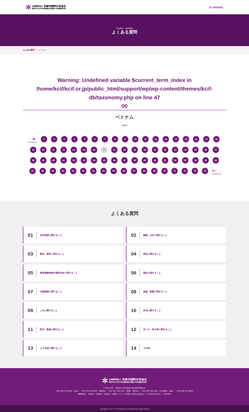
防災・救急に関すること (52, 329)
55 (205, 160)
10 (135, 139)
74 (205, 171)
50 (155, 160)
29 (134, 149)
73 (195, 171)
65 (113, 171)
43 (84, 160)
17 (206, 139)
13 (166, 139)
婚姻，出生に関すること (155, 235)
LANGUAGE (217, 7)
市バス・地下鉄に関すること (157, 329)
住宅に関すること (152, 310)
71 (174, 171)
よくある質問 (28, 50)
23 (74, 149)
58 (42, 171)
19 (33, 149)
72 (185, 171)
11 (145, 139)
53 (185, 160)
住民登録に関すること (51, 235)
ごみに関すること (49, 310)
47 (124, 160)
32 (165, 149)
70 (164, 171)
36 (205, 149)
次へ (214, 170)
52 (175, 160)
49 (145, 160)
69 (154, 171)
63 (93, 171)
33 (175, 149)
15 (186, 139)
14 (176, 139)
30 (145, 149)
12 (155, 139)
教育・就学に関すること (52, 253)
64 (103, 171)
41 (63, 160)
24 (84, 149)
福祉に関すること (152, 272)
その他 (146, 348)
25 (94, 149)
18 (216, 139)
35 (195, 149)
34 (185, 149)
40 (53, 160)
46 (114, 160)
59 (53, 171)
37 (216, 149)
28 (124, 149)
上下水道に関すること (51, 348)
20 (43, 149)
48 (134, 160)
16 (196, 139)
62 (83, 171)
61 (73, 171)
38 (33, 160)
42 (74, 160)
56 (216, 160)
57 (32, 171)
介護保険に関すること (51, 291)
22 (63, 149)
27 (114, 149)
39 (43, 160)
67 (134, 171)
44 (94, 160)
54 (195, 160)
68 (144, 171)
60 (63, 171)
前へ (35, 139)
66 (124, 171)
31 (155, 149)
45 (104, 160)
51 (165, 160)
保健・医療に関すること (155, 291)
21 (53, 149)
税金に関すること (152, 253)
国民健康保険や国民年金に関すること (59, 272)
